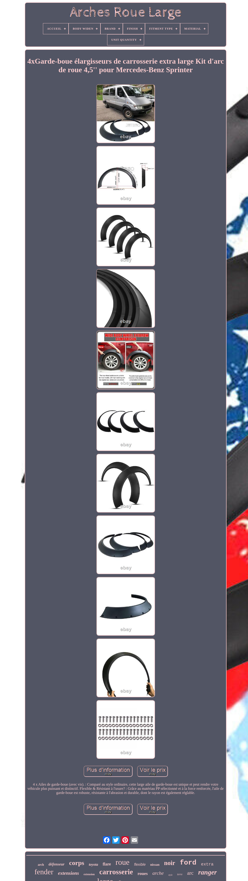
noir (169, 862)
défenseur (56, 864)
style (170, 875)
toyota (93, 864)
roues (143, 873)
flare (107, 864)
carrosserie (116, 872)
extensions (68, 873)
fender (43, 872)
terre (179, 874)
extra (207, 864)
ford (188, 863)
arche (158, 873)
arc (190, 873)
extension (89, 874)
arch (41, 864)
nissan (155, 864)
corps (76, 862)
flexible (140, 864)
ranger (207, 872)
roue (122, 862)
